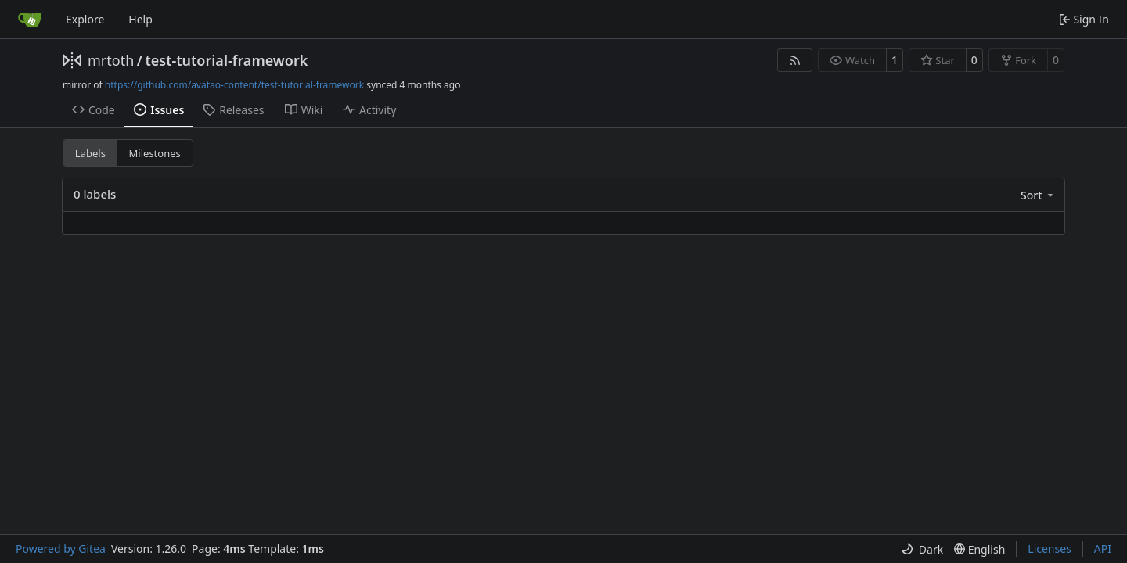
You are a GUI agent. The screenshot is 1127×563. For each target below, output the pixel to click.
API (1102, 548)
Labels (90, 153)
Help (140, 19)
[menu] (1038, 195)
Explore (85, 19)
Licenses (1049, 548)
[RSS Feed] (795, 60)
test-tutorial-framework (226, 60)
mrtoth (111, 60)
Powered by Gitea (61, 548)
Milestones (155, 153)
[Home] (30, 19)
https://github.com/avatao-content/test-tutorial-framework (234, 84)
